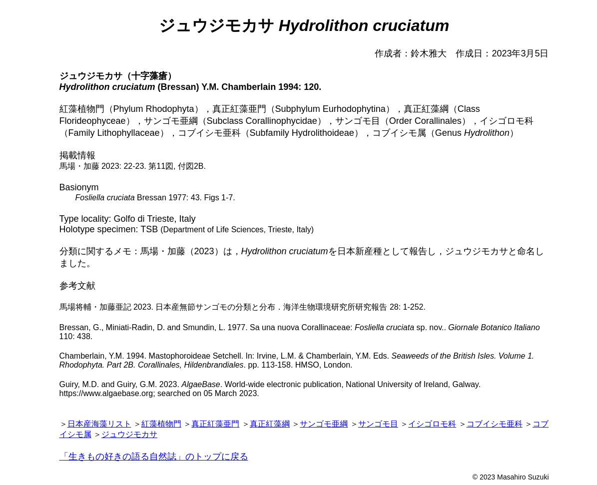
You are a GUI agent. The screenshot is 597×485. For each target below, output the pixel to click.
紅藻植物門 (161, 424)
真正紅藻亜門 (215, 424)
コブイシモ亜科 (495, 424)
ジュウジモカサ (129, 434)
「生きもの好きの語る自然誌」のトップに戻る (153, 457)
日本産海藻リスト (99, 424)
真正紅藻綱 (270, 424)
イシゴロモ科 (432, 424)
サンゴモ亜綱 (324, 424)
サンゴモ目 (378, 424)
